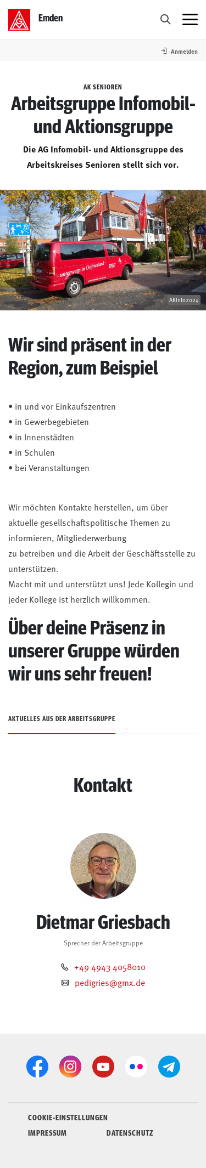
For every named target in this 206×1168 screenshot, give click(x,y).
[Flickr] (136, 1067)
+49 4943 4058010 (110, 966)
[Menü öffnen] (190, 20)
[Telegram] (169, 1067)
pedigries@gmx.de (110, 982)
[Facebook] (37, 1067)
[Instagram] (70, 1067)
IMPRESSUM (47, 1132)
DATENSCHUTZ (130, 1132)
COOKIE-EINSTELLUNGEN (68, 1117)
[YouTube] (103, 1067)
